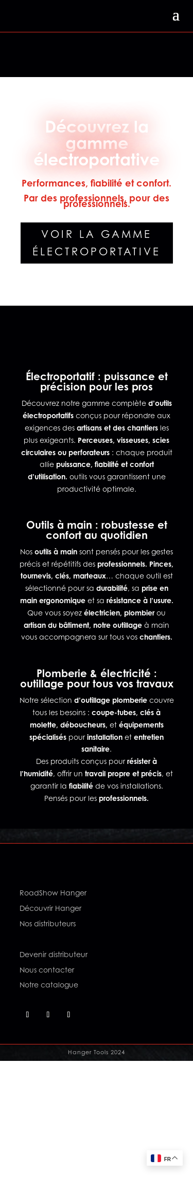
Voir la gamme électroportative (96, 243)
